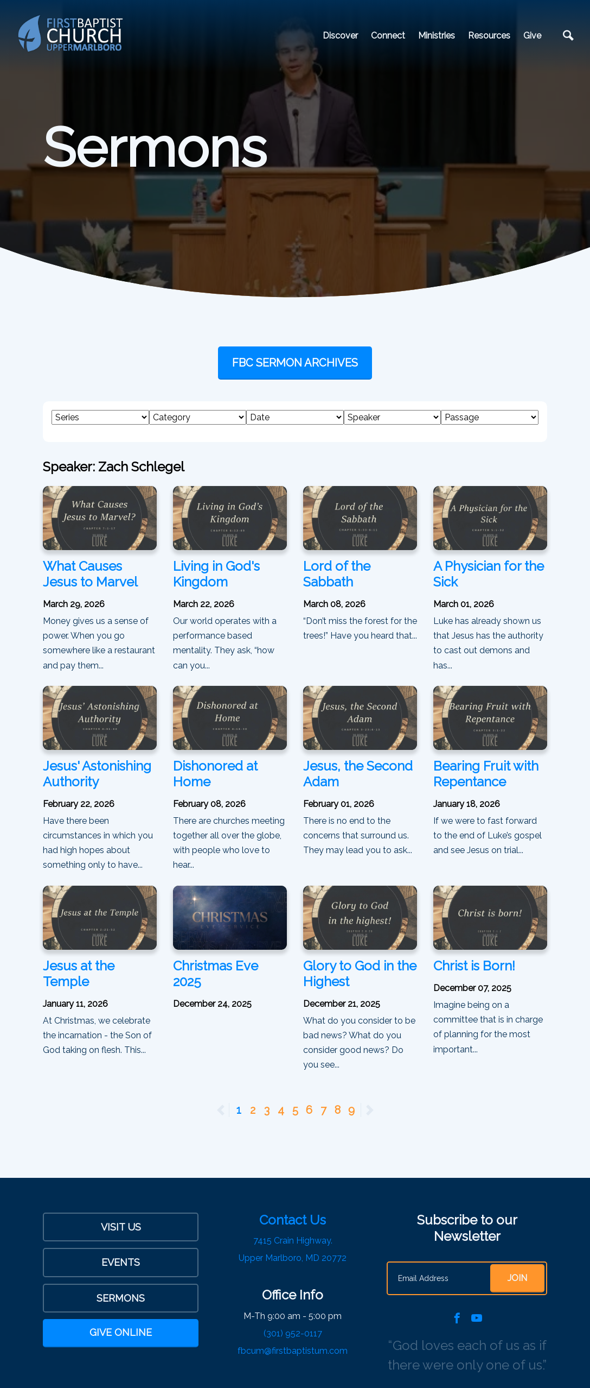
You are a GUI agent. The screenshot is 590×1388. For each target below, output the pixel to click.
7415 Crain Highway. (292, 1240)
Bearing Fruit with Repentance (485, 774)
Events (120, 1262)
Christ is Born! (474, 966)
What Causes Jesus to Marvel (90, 574)
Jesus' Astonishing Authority (97, 774)
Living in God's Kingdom (216, 574)
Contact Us (292, 1220)
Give (532, 35)
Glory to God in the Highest (359, 973)
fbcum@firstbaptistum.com (293, 1351)
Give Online (120, 1332)
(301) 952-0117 (293, 1333)
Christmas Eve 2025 (215, 973)
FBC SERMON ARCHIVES (295, 362)
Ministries (436, 35)
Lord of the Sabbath (336, 574)
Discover (340, 35)
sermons (121, 1298)
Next (369, 1110)
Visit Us (121, 1227)
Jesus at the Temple (78, 973)
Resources (489, 35)
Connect (388, 35)
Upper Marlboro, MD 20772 (293, 1258)
